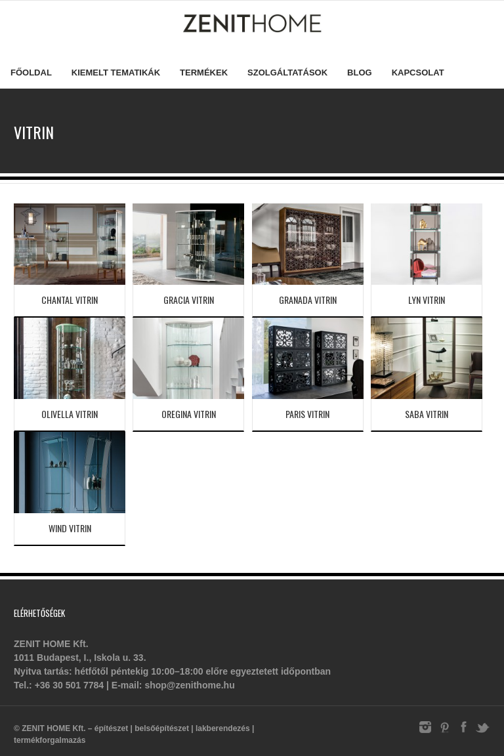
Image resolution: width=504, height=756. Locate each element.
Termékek (204, 72)
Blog (359, 72)
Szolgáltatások (287, 72)
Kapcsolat (418, 72)
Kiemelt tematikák (116, 72)
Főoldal (31, 72)
